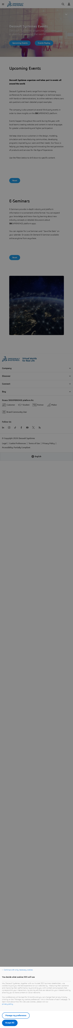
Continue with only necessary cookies (18, 970)
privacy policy (7, 1004)
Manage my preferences (15, 1015)
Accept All (9, 1023)
